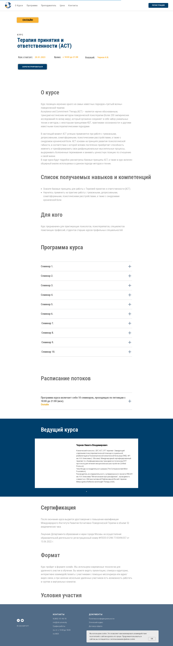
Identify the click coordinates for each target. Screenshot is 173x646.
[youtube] (22, 620)
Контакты (73, 5)
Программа (32, 5)
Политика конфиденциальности (101, 619)
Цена (62, 5)
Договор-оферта (95, 626)
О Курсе (19, 5)
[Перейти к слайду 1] (86, 491)
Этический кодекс (96, 622)
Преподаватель (48, 5)
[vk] (18, 620)
